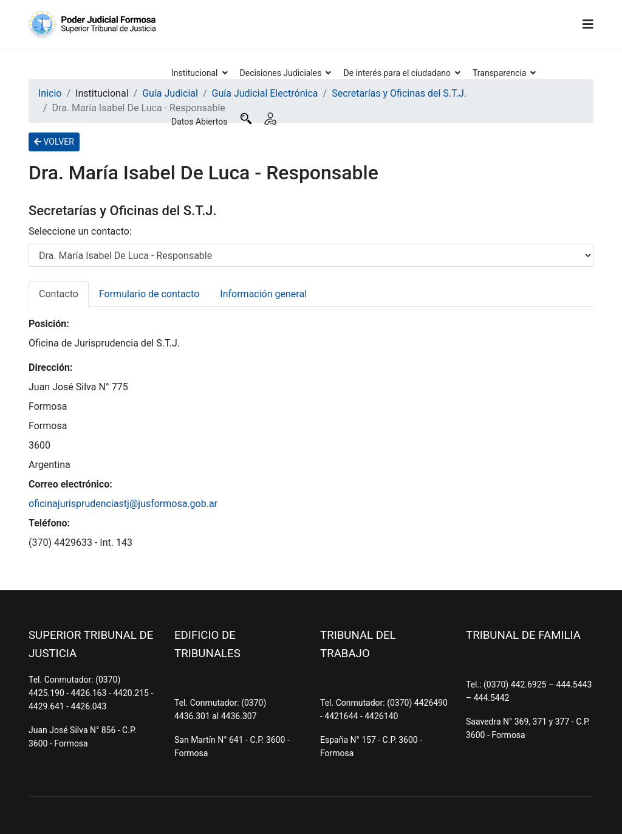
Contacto (58, 294)
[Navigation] (588, 24)
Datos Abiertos (199, 121)
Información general (263, 294)
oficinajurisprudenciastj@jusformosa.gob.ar (123, 503)
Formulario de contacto (149, 294)
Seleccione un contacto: (80, 231)
